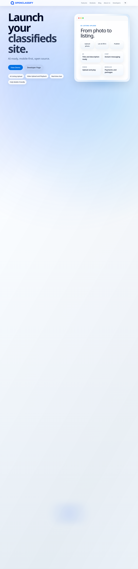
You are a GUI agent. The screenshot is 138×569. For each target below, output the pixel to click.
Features (84, 3)
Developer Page (34, 67)
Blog (99, 3)
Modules (93, 3)
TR (125, 3)
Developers (117, 3)
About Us (107, 3)
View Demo (15, 67)
